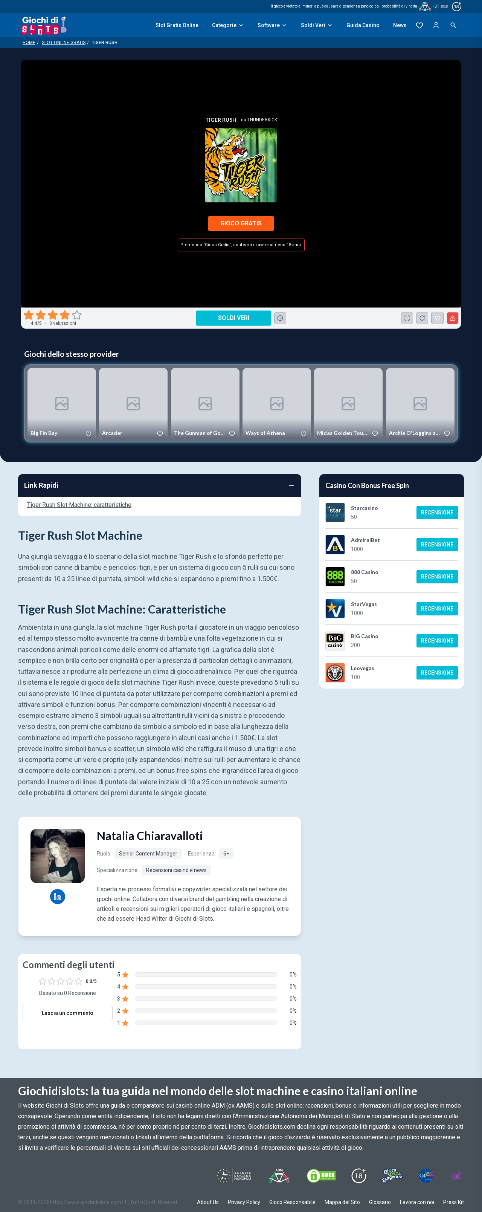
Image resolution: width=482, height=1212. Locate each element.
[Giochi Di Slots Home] (44, 25)
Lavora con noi (417, 1202)
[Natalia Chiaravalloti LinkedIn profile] (57, 896)
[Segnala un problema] (453, 318)
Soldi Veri (317, 25)
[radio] (29, 315)
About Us (208, 1202)
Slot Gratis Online (177, 25)
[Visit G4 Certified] (426, 1175)
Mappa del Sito (342, 1202)
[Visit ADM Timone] (279, 1175)
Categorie (228, 25)
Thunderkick (262, 119)
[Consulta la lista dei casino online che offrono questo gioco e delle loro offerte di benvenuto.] (280, 318)
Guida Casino (363, 25)
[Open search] (453, 25)
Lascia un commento (67, 1013)
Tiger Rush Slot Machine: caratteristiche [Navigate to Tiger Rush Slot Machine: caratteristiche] (79, 504)
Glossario (380, 1202)
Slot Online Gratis (63, 42)
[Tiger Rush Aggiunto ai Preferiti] (437, 318)
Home (29, 42)
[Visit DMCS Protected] (321, 1175)
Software (272, 25)
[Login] (436, 25)
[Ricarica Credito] (422, 318)
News (400, 25)
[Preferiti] (419, 25)
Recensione (437, 513)
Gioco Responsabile (292, 1202)
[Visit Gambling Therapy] (456, 1175)
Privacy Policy (244, 1202)
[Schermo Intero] (407, 318)
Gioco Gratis (241, 223)
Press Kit (453, 1202)
